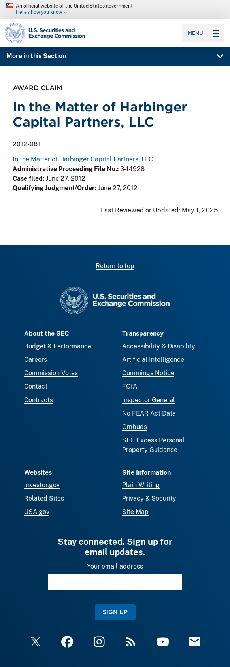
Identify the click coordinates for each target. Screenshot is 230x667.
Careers (35, 359)
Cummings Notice (148, 373)
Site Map (135, 512)
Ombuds (134, 427)
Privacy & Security (149, 498)
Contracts (38, 400)
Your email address (115, 566)
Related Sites (44, 498)
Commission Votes (51, 373)
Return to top (115, 266)
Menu (203, 33)
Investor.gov (42, 485)
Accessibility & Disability (158, 346)
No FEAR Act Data (149, 413)
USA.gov (36, 512)
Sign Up (115, 611)
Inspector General (148, 400)
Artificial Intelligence (153, 359)
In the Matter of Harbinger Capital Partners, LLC (83, 159)
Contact (35, 386)
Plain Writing (141, 485)
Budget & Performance (57, 346)
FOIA (129, 386)
